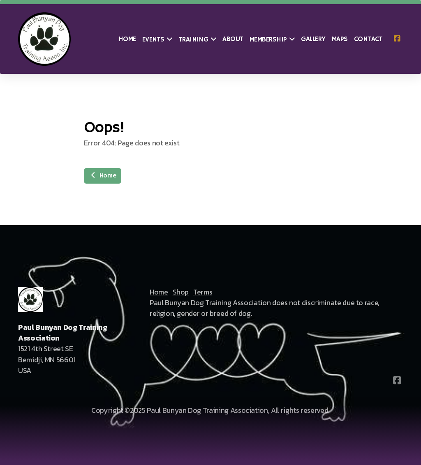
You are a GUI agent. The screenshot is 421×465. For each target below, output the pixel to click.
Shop (181, 292)
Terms (202, 292)
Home (102, 176)
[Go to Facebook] (397, 39)
